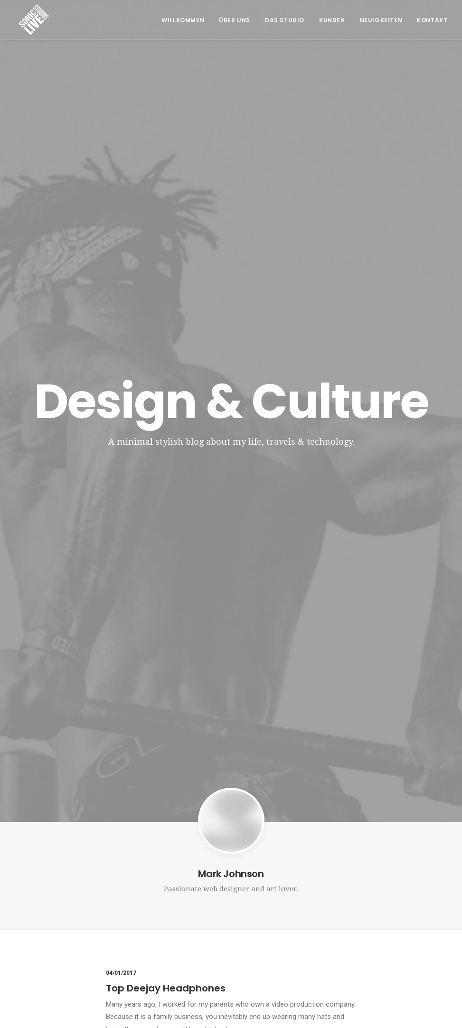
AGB (364, 904)
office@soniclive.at (157, 950)
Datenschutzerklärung (394, 936)
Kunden (332, 20)
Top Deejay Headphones (166, 439)
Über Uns (234, 20)
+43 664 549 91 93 (154, 927)
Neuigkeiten (381, 20)
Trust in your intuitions (160, 572)
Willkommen (182, 20)
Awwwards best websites (168, 706)
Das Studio (284, 20)
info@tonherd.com (157, 939)
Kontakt (432, 20)
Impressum (375, 920)
